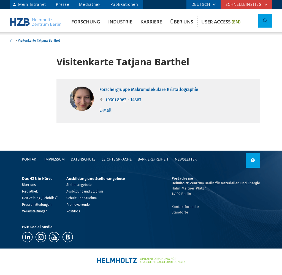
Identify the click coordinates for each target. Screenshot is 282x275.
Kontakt (30, 159)
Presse (62, 4)
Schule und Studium (81, 198)
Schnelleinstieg (244, 4)
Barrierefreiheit (153, 159)
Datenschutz (83, 159)
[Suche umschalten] (265, 21)
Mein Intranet (32, 4)
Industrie (120, 21)
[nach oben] (253, 160)
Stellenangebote (79, 185)
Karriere (151, 21)
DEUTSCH (200, 4)
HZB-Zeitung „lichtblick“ (40, 198)
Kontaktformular (185, 207)
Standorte (180, 212)
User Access (220, 21)
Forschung (85, 21)
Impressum (54, 159)
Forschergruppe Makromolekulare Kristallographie (148, 89)
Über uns (181, 21)
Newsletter (186, 159)
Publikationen (124, 4)
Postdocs (73, 211)
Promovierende (78, 205)
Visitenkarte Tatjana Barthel (39, 40)
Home (11, 40)
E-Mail (105, 110)
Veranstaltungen (34, 211)
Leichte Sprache (117, 159)
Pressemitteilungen (36, 205)
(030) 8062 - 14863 (123, 99)
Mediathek (89, 4)
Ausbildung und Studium (84, 191)
